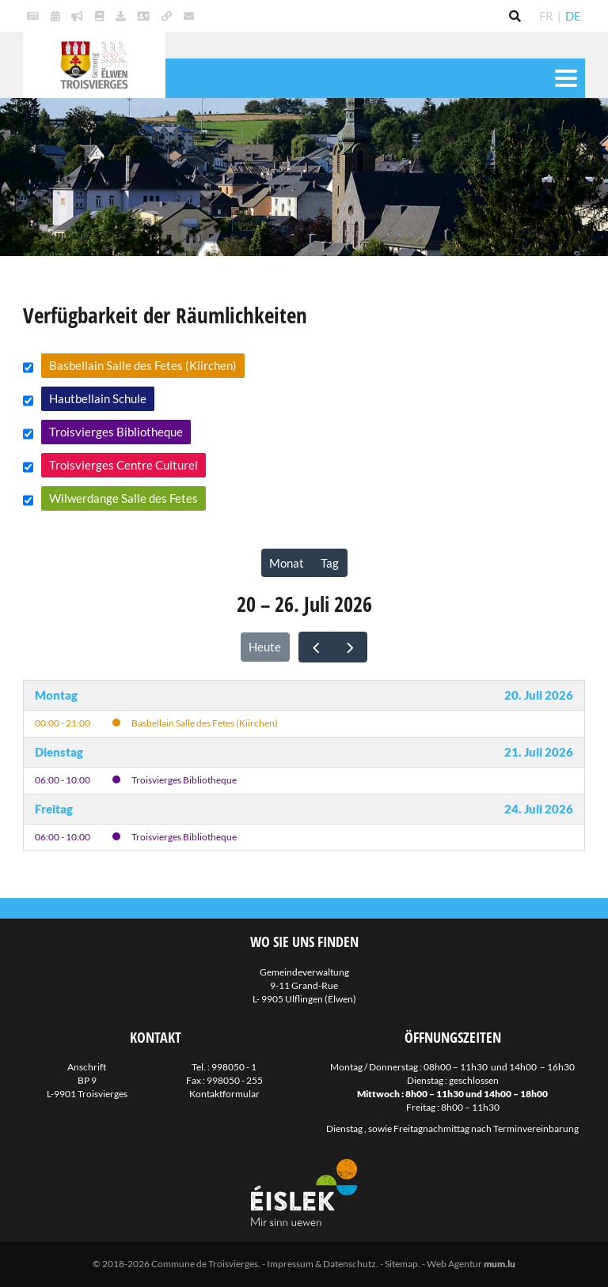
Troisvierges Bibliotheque (116, 432)
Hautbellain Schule (97, 398)
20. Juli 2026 (538, 695)
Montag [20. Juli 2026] (56, 695)
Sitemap (401, 1264)
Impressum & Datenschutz (321, 1264)
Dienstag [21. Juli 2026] (59, 752)
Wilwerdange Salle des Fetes (123, 498)
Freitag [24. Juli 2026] (54, 809)
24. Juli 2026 (538, 809)
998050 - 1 (233, 1067)
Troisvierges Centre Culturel (123, 465)
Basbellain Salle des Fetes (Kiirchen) (143, 365)
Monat (286, 563)
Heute (265, 647)
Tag (330, 563)
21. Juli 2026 (538, 752)
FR (546, 16)
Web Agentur (454, 1264)
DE (573, 16)
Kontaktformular (224, 1094)
